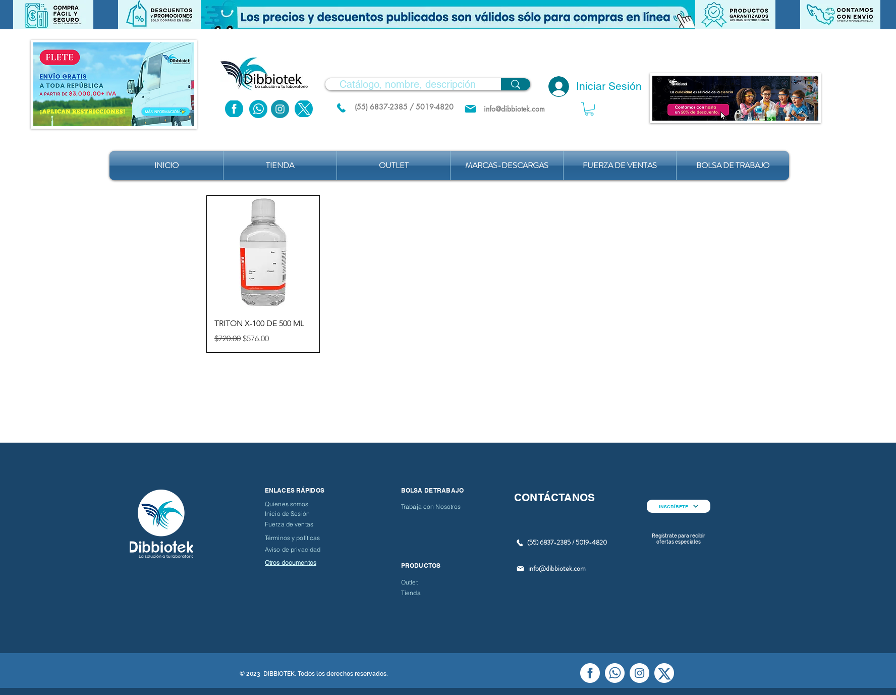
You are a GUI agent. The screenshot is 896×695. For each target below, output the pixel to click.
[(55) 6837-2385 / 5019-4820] (404, 106)
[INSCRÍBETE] (678, 506)
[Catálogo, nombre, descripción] (407, 84)
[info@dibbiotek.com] (514, 108)
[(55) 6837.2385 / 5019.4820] (341, 107)
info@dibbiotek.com (557, 568)
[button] (448, 14)
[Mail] (470, 109)
